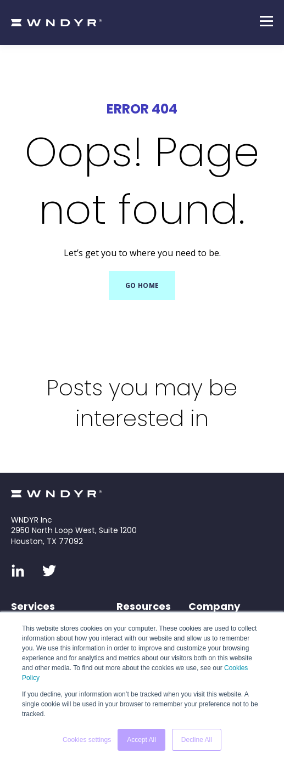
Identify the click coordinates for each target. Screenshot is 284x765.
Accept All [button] (141, 740)
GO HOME (142, 285)
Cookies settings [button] (87, 740)
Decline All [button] (196, 740)
